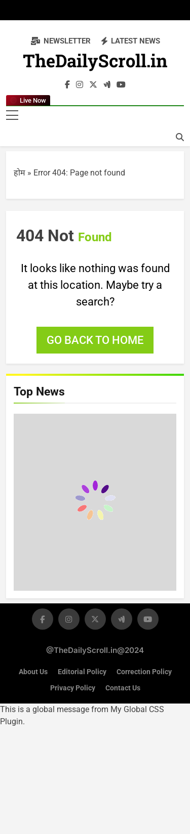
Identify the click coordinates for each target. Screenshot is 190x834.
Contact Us (122, 688)
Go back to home (95, 340)
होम (19, 173)
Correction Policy (144, 672)
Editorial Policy (82, 672)
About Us (33, 672)
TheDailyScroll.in (95, 63)
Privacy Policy (72, 688)
